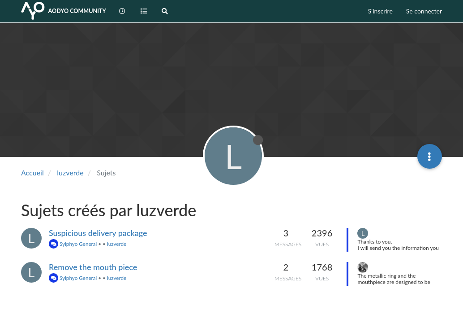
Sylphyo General (73, 243)
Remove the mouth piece (93, 267)
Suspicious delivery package (98, 233)
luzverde (116, 243)
